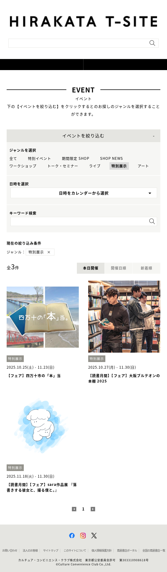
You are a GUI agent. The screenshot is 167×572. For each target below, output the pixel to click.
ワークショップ (22, 166)
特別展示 (119, 166)
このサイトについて (75, 550)
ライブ (95, 166)
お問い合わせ (9, 550)
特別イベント (39, 158)
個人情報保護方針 (101, 550)
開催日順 (118, 268)
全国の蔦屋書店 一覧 (153, 550)
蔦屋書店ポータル (127, 550)
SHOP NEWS (111, 158)
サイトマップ (50, 550)
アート (143, 166)
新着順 (146, 268)
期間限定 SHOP (75, 158)
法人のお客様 (30, 550)
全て (13, 158)
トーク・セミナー (62, 166)
